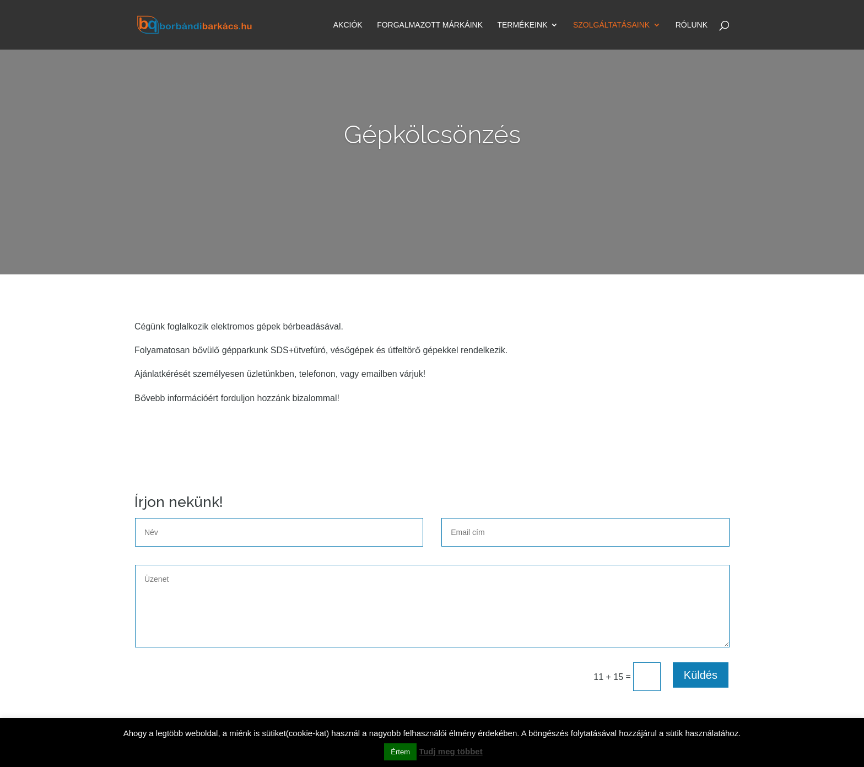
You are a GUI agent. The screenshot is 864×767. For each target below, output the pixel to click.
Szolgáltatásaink (611, 25)
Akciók (348, 25)
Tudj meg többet (451, 751)
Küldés (700, 675)
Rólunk (692, 25)
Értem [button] (400, 751)
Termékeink (522, 25)
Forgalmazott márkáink (430, 25)
